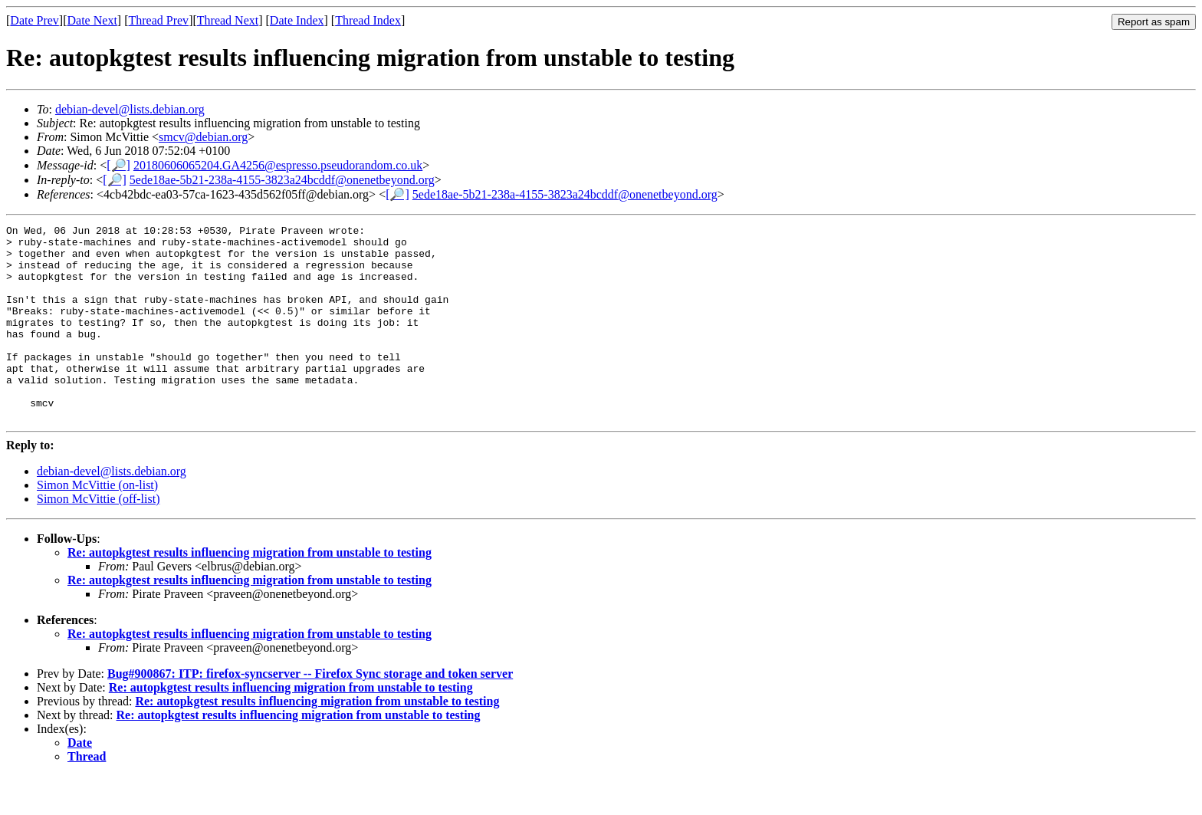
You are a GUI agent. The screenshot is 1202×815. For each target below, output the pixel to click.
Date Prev (34, 20)
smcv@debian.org (203, 136)
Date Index (297, 20)
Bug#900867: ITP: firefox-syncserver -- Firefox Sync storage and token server (310, 712)
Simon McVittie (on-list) (97, 524)
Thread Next (227, 20)
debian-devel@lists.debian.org (130, 109)
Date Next (92, 20)
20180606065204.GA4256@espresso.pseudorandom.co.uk (277, 165)
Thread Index (368, 20)
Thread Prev (158, 20)
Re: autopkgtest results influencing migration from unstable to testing (249, 591)
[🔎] (118, 165)
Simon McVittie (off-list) (98, 537)
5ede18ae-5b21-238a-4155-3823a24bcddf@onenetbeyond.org (282, 179)
